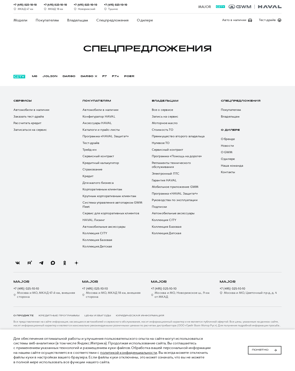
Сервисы (22, 101)
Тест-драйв (91, 143)
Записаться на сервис (30, 130)
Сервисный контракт (98, 156)
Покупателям (47, 20)
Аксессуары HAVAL (97, 123)
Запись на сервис (165, 117)
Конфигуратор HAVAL (99, 117)
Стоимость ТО (162, 130)
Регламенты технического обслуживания (171, 165)
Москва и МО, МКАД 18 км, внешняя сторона (111, 295)
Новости (227, 146)
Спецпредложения (112, 20)
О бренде (228, 139)
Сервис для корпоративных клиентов (111, 213)
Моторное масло (165, 123)
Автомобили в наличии (31, 110)
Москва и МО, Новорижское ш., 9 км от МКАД (180, 295)
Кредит (88, 176)
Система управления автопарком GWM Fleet (112, 205)
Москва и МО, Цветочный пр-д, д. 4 (248, 293)
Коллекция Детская (97, 246)
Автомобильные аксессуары (104, 227)
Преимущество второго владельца (178, 136)
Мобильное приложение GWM (175, 187)
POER (129, 76)
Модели (20, 20)
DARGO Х (89, 76)
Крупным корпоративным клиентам (109, 196)
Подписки (159, 207)
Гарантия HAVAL (164, 180)
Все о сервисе (162, 110)
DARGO (69, 76)
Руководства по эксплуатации (175, 200)
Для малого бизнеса (98, 183)
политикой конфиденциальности (128, 352)
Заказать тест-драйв (28, 117)
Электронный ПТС (166, 174)
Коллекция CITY (95, 233)
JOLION (49, 76)
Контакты (228, 172)
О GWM (226, 152)
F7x (115, 76)
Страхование (92, 169)
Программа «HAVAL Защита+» (106, 136)
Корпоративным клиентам (102, 189)
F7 (104, 76)
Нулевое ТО (161, 143)
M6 (34, 76)
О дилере (145, 20)
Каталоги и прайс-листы (101, 130)
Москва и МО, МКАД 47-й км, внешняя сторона (44, 295)
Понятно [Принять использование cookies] (265, 350)
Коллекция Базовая (97, 240)
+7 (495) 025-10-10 (26, 289)
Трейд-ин (90, 150)
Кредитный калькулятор (101, 163)
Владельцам (77, 20)
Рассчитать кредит (27, 123)
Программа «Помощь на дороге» (177, 156)
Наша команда (232, 166)
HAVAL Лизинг (94, 220)
